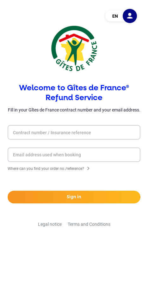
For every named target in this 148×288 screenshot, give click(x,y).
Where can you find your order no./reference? (46, 169)
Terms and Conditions (89, 224)
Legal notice (50, 224)
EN (115, 16)
